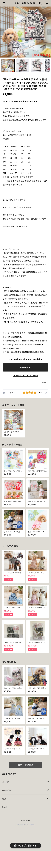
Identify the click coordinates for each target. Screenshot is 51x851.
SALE (4, 807)
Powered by (25, 825)
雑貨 (4, 799)
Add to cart (25, 367)
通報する (45, 382)
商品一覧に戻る (25, 765)
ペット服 (5, 782)
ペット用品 (6, 790)
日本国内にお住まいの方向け (25, 375)
